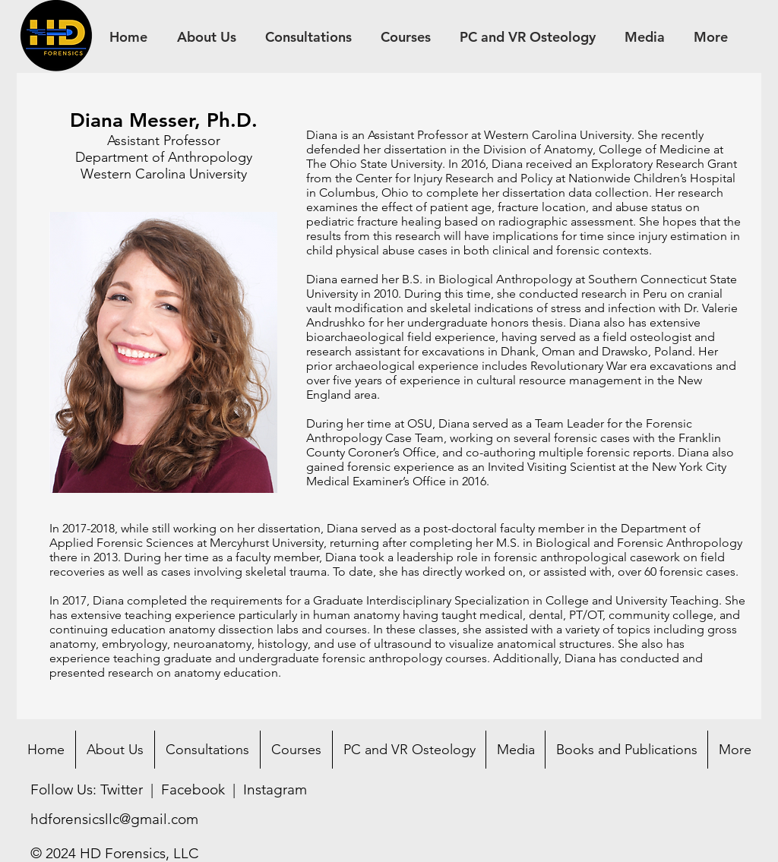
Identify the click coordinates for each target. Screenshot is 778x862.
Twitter (121, 789)
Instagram (275, 789)
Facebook (193, 789)
